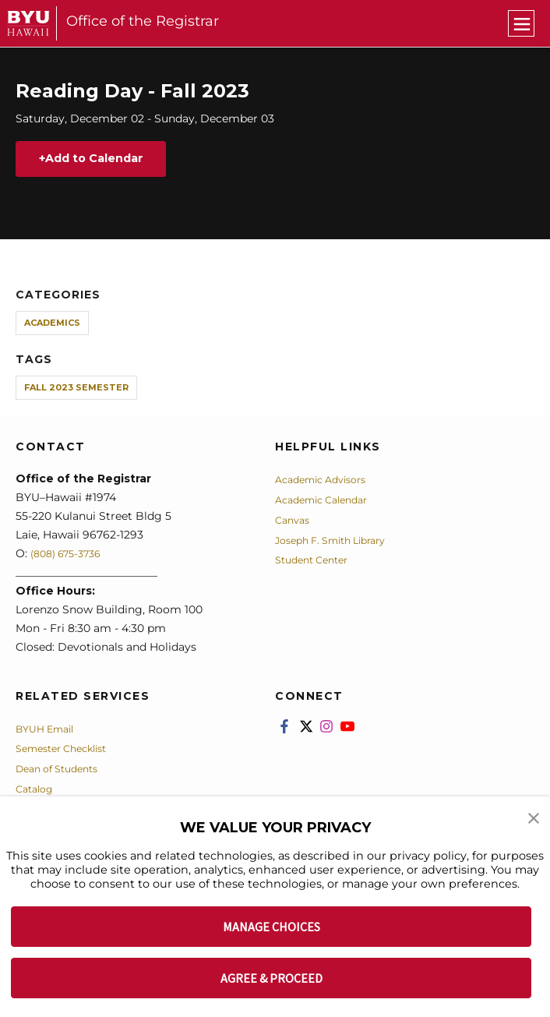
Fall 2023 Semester (76, 390)
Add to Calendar (104, 160)
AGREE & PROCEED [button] (271, 978)
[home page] (28, 23)
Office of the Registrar (142, 21)
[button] (534, 819)
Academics (52, 325)
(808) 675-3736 (70, 556)
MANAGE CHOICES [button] (271, 926)
